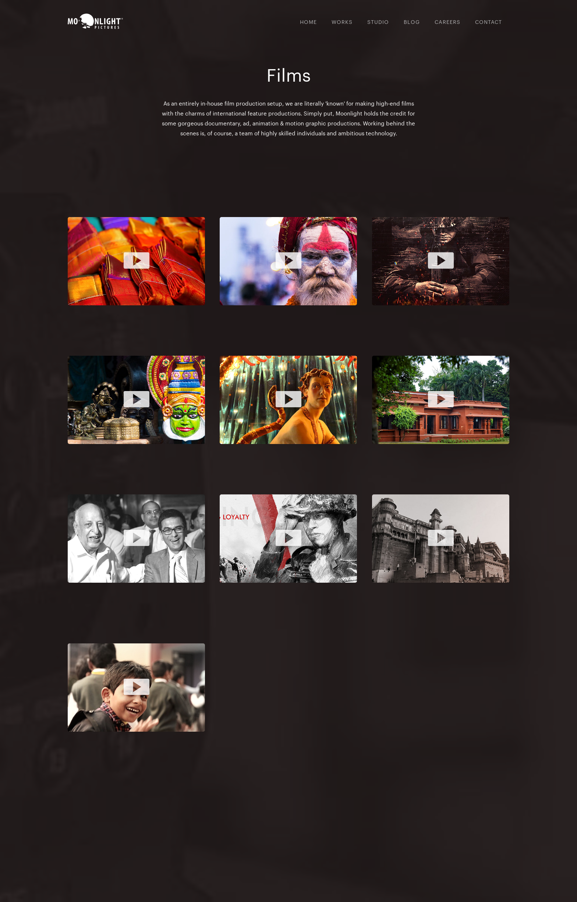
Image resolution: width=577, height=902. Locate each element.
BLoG (412, 21)
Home (308, 21)
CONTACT (488, 21)
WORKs (342, 21)
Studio (378, 21)
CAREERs (447, 21)
